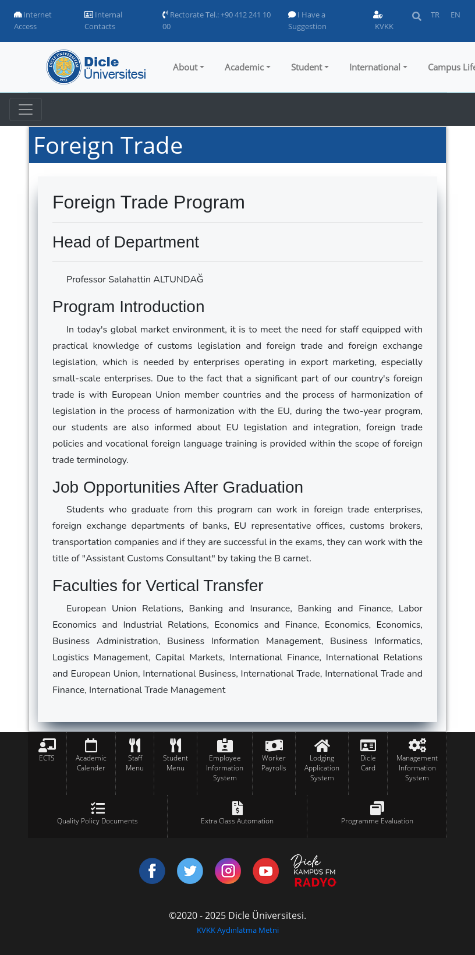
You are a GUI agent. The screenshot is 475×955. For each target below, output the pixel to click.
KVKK (383, 21)
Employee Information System (224, 768)
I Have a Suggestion (307, 20)
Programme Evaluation (377, 821)
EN (455, 14)
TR (435, 14)
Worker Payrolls (273, 763)
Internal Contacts (103, 20)
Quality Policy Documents (97, 821)
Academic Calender (91, 763)
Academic (244, 67)
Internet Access (33, 20)
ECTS (47, 758)
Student (306, 67)
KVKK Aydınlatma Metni (238, 930)
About (185, 67)
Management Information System (417, 768)
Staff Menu (135, 763)
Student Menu (175, 763)
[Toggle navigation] (25, 109)
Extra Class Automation (237, 821)
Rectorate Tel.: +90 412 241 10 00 (216, 20)
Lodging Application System (321, 768)
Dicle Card (368, 763)
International (374, 67)
